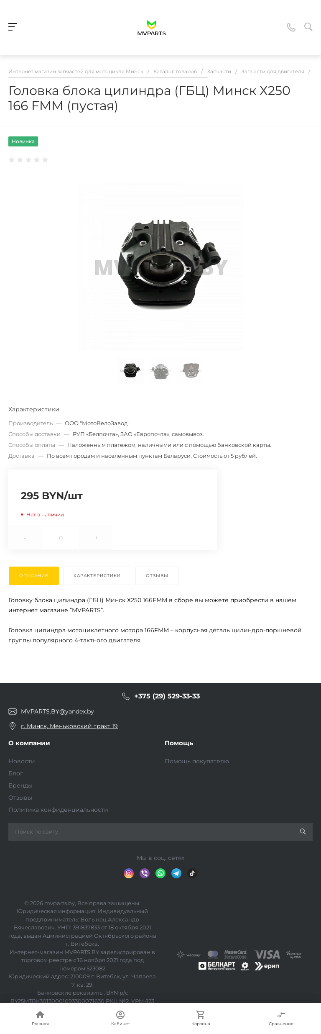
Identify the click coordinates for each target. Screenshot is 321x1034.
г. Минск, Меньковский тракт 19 (69, 726)
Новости (21, 761)
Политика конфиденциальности (58, 809)
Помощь (179, 743)
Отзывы (20, 797)
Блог (15, 773)
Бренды (20, 785)
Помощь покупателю (197, 761)
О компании (29, 743)
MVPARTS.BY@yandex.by (57, 711)
